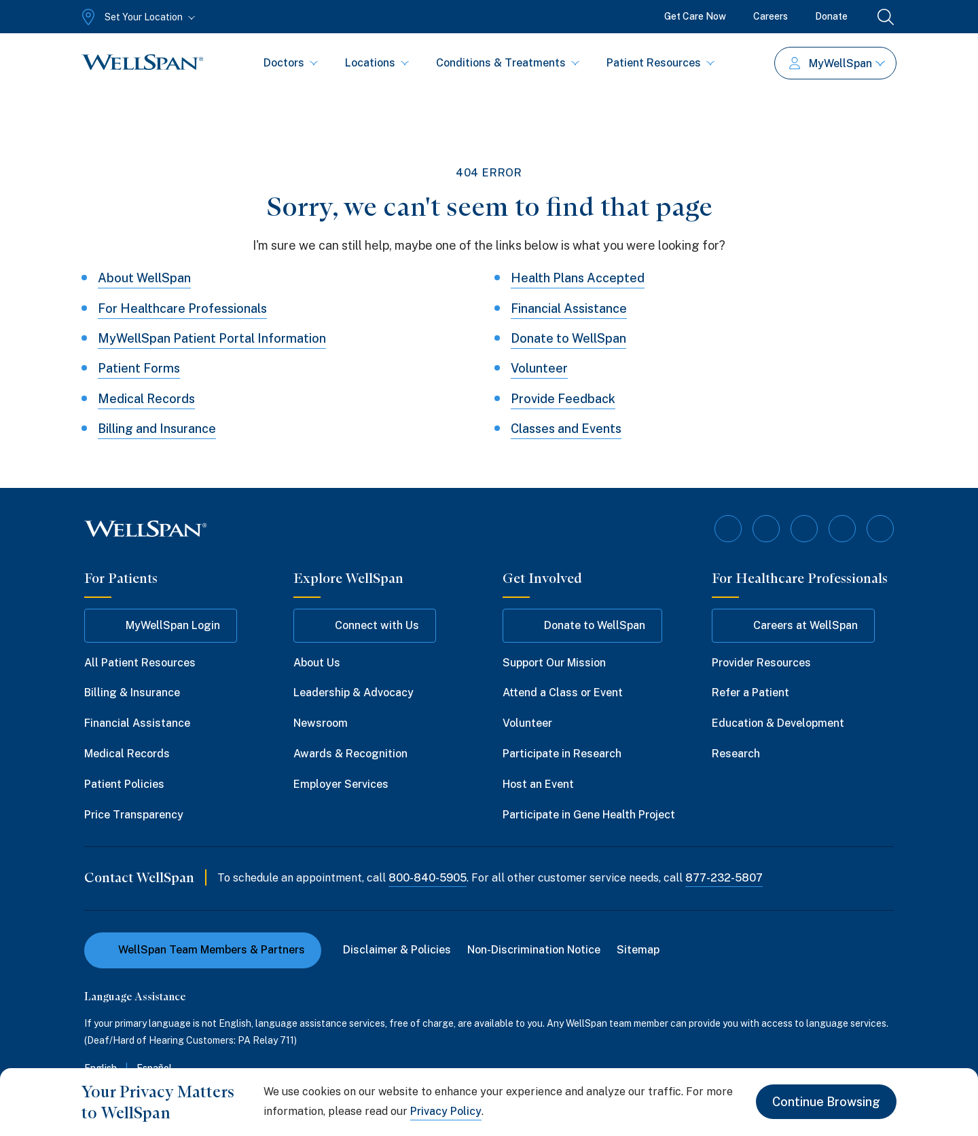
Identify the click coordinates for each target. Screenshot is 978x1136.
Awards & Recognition (350, 753)
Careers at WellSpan (793, 626)
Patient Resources (660, 62)
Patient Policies (124, 784)
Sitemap (638, 949)
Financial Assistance (569, 308)
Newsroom (320, 723)
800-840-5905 (427, 877)
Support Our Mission (554, 662)
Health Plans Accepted (578, 278)
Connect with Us (364, 626)
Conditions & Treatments (507, 62)
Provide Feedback (563, 399)
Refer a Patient (750, 692)
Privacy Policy (446, 1111)
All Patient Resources (140, 662)
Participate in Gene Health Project (589, 814)
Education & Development (778, 723)
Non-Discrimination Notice (533, 949)
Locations (377, 62)
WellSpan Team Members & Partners (203, 949)
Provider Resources (761, 662)
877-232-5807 (724, 877)
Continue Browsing (826, 1102)
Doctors (291, 62)
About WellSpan (144, 278)
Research (736, 753)
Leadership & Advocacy (353, 692)
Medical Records (146, 399)
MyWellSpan (837, 63)
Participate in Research (562, 753)
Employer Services (340, 784)
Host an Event (538, 784)
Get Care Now (695, 16)
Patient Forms (139, 368)
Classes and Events (566, 428)
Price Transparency (133, 814)
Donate (831, 16)
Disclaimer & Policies (397, 949)
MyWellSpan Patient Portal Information (212, 338)
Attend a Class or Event (563, 692)
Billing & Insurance (132, 692)
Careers (770, 16)
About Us (316, 662)
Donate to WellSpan (568, 338)
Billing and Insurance (157, 428)
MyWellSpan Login (160, 626)
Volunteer (539, 368)
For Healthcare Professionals (182, 308)
